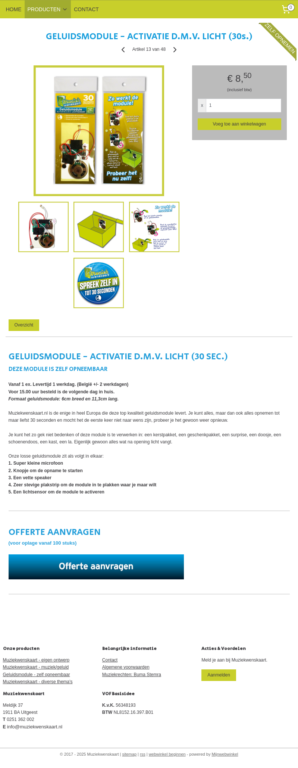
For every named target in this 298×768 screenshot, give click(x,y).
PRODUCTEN (48, 9)
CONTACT (86, 9)
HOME (14, 9)
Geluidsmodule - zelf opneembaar (36, 674)
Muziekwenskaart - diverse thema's (38, 681)
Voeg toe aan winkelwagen (239, 124)
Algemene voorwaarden (126, 667)
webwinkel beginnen (167, 754)
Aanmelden (218, 675)
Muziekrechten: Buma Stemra (131, 674)
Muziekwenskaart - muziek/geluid (36, 667)
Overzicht (23, 325)
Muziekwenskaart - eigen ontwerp (36, 660)
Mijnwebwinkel (224, 754)
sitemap (129, 754)
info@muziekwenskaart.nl (34, 727)
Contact (109, 660)
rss (142, 754)
